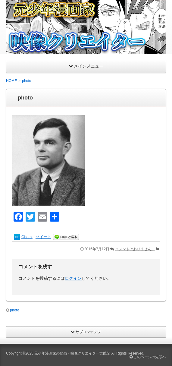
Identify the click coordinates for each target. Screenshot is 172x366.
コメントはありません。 (135, 249)
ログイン (73, 278)
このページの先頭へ (148, 357)
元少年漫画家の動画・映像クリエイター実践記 (72, 353)
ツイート (43, 237)
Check (27, 237)
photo (14, 310)
